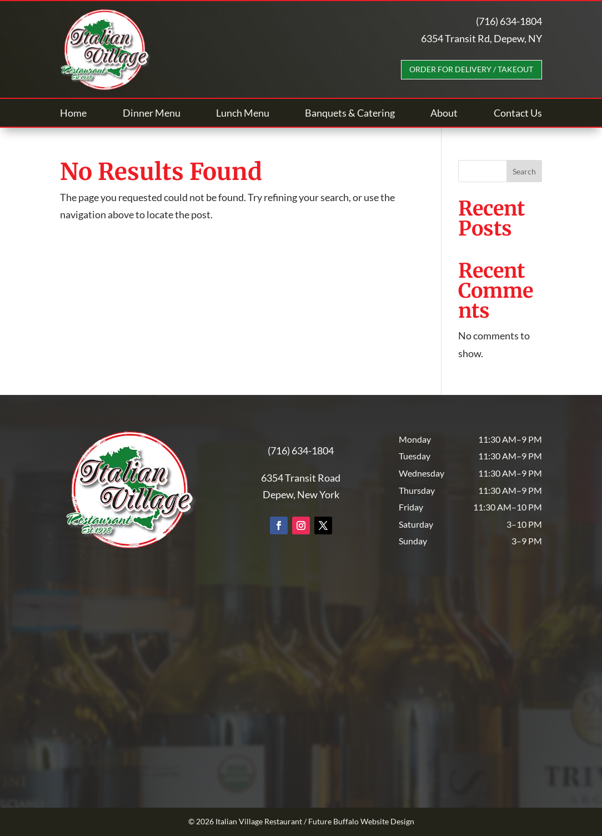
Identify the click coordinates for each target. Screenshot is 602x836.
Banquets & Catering (350, 114)
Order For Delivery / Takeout (471, 69)
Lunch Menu (242, 114)
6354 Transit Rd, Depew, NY (481, 38)
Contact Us (518, 114)
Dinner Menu (151, 114)
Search (524, 171)
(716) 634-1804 (509, 21)
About (444, 114)
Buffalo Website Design (373, 821)
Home (73, 114)
